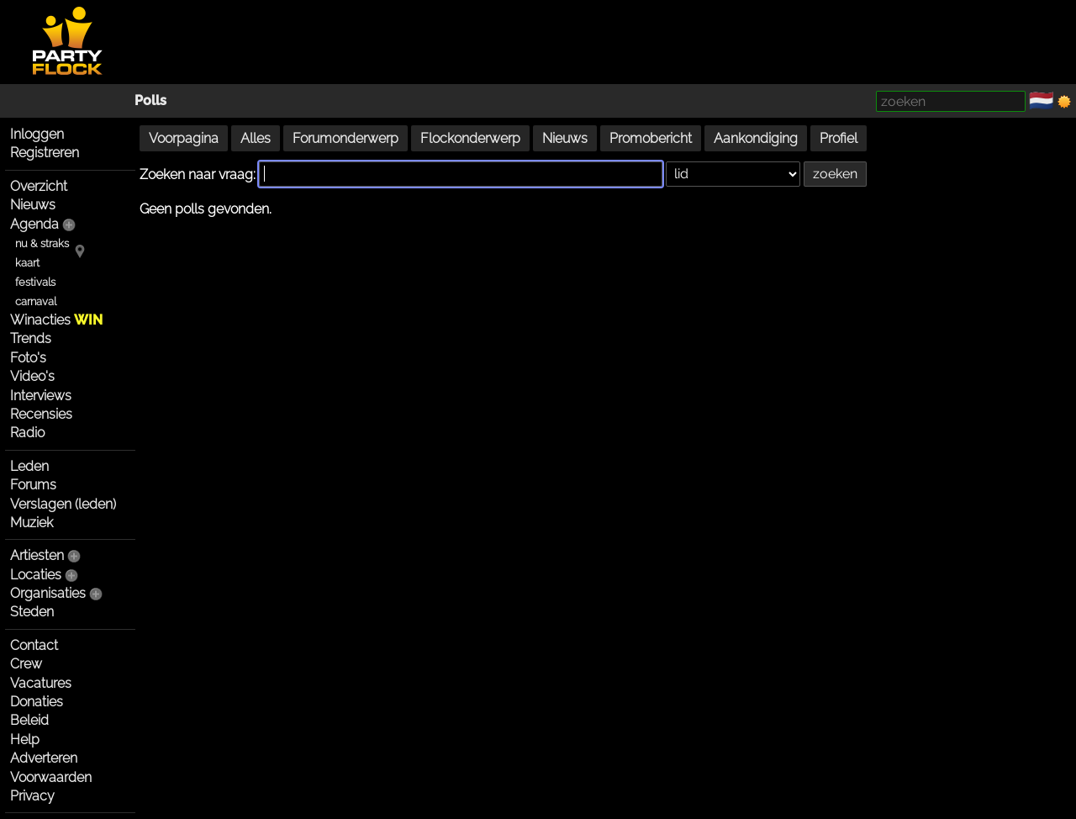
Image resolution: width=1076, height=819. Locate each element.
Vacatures (40, 683)
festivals (35, 282)
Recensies (41, 414)
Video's (32, 376)
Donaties (36, 702)
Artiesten (37, 555)
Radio (27, 433)
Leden (29, 466)
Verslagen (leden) (63, 504)
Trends (30, 338)
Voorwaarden (51, 777)
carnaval (35, 301)
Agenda (34, 224)
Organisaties (48, 593)
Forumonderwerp (345, 138)
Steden (32, 612)
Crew (26, 664)
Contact (34, 645)
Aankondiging (756, 138)
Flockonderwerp (470, 138)
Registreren (44, 153)
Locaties (35, 575)
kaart (27, 262)
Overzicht (38, 186)
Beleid (29, 720)
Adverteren (43, 758)
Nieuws (32, 205)
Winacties (56, 320)
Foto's (28, 358)
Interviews (40, 396)
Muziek (31, 523)
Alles (255, 138)
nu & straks (42, 243)
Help (25, 740)
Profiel (838, 138)
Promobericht (650, 138)
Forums (33, 485)
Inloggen (37, 134)
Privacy (32, 796)
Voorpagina (184, 138)
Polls (150, 100)
